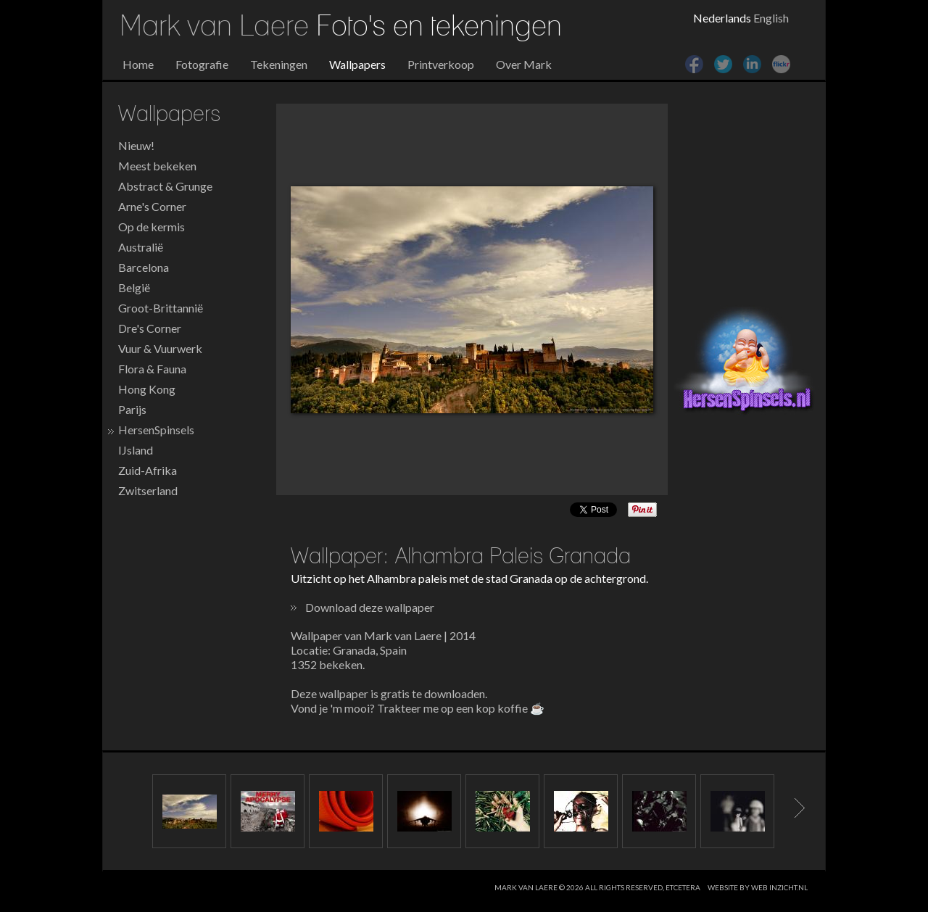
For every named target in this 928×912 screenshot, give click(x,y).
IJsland (135, 450)
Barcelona (143, 267)
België (134, 287)
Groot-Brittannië (160, 308)
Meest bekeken (157, 166)
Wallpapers (357, 64)
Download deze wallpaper (369, 607)
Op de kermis (151, 226)
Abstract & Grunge (165, 186)
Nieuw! (136, 145)
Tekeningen (278, 64)
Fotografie (201, 64)
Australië (140, 247)
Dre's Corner (149, 328)
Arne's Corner (152, 206)
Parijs (132, 409)
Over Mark (524, 64)
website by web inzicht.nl (758, 887)
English (771, 18)
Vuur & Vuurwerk (160, 348)
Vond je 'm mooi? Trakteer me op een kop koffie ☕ (417, 708)
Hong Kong (146, 389)
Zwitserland (148, 490)
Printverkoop (440, 64)
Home (138, 64)
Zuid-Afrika (147, 470)
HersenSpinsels (156, 429)
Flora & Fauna (152, 369)
